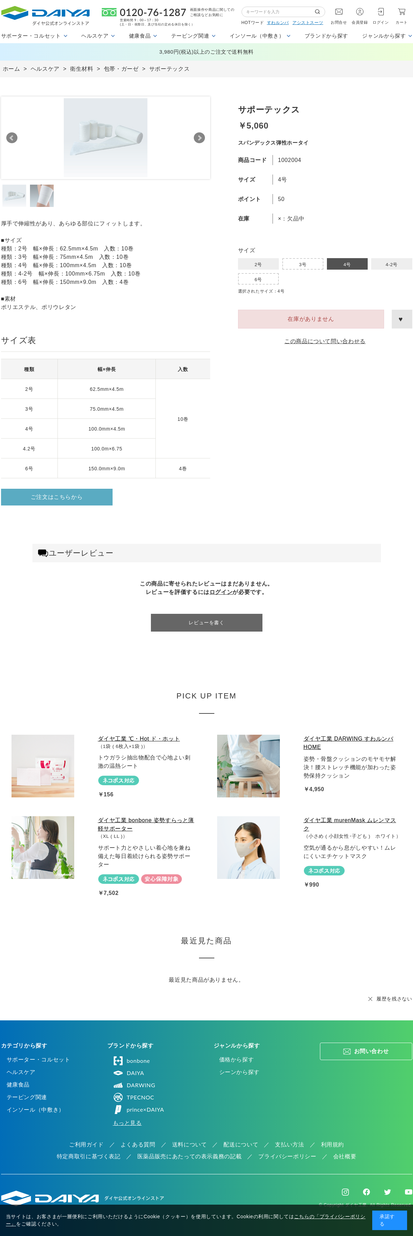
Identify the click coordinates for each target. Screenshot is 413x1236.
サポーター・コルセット (38, 1060)
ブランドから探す (326, 36)
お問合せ (339, 22)
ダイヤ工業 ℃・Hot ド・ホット (139, 739)
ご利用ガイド (86, 1145)
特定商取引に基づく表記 (89, 1156)
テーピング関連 (27, 1097)
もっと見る (127, 1123)
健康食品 (18, 1085)
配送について (240, 1145)
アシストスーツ (307, 22)
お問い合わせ (371, 1051)
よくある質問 (138, 1145)
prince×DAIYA (138, 1109)
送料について (189, 1145)
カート (402, 22)
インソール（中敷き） (35, 1110)
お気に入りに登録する (402, 319)
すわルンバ (278, 22)
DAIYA (128, 1073)
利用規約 (332, 1145)
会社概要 (345, 1156)
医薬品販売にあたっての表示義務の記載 (189, 1156)
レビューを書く (206, 622)
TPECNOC (133, 1097)
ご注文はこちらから (57, 497)
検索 (320, 12)
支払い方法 (289, 1145)
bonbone (131, 1061)
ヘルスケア (21, 1072)
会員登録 (360, 22)
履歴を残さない (394, 999)
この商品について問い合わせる (325, 341)
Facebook (366, 1192)
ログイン (381, 22)
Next (199, 138)
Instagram (345, 1192)
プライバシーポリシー (287, 1156)
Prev (11, 138)
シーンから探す (239, 1072)
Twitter (387, 1192)
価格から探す (236, 1060)
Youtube (408, 1192)
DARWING (134, 1085)
